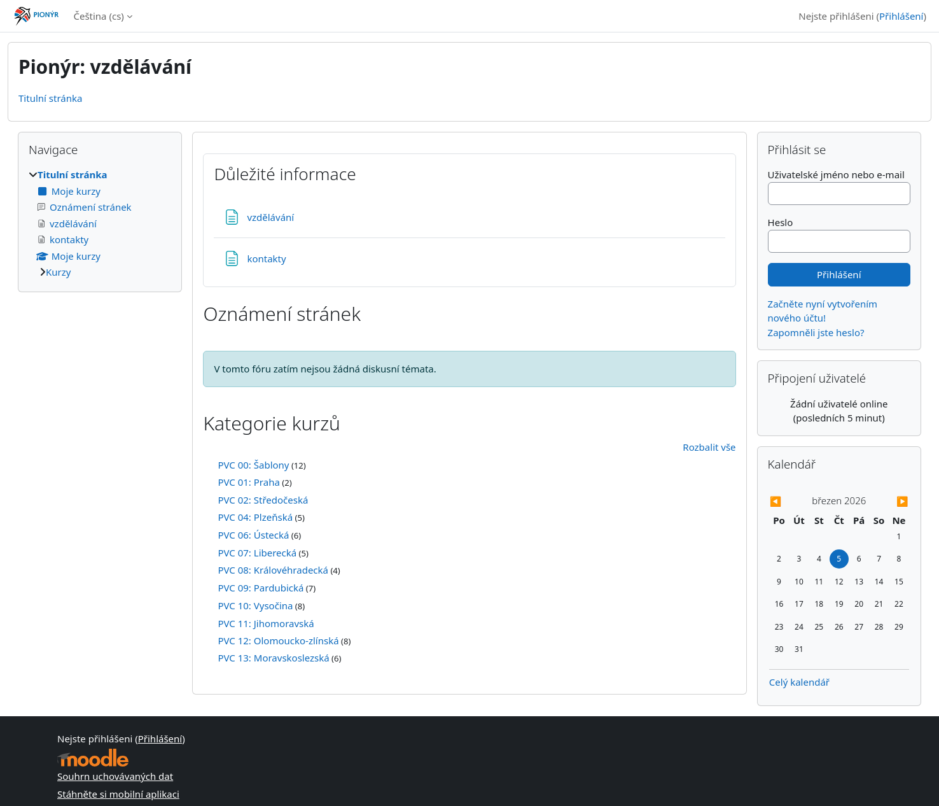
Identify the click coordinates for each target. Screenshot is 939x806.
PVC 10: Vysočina (255, 605)
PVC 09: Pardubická (260, 587)
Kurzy (58, 271)
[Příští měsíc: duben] (888, 501)
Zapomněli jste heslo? (816, 332)
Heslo (780, 222)
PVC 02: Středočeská (263, 499)
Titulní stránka (50, 98)
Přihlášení (901, 16)
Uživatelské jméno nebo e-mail (836, 174)
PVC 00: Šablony (253, 464)
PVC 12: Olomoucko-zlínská (278, 640)
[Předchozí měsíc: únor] (790, 501)
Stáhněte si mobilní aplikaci (118, 794)
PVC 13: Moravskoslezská (273, 657)
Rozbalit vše (709, 447)
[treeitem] (100, 223)
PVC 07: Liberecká (257, 552)
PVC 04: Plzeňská (255, 517)
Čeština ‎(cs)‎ (98, 16)
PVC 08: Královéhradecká (273, 569)
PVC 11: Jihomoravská (266, 623)
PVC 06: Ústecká (253, 534)
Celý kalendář (799, 681)
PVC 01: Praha (248, 482)
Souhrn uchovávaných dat (115, 776)
